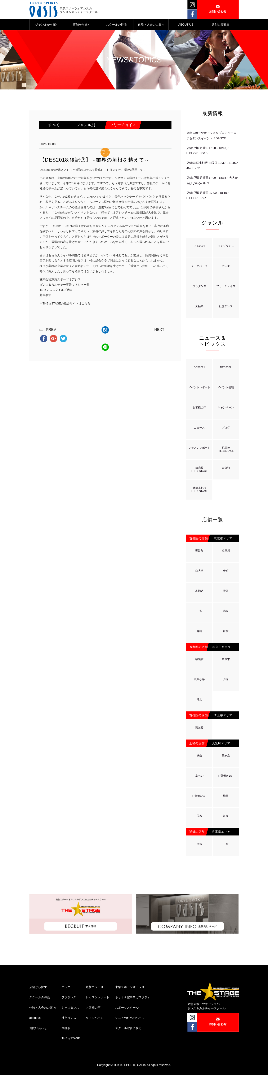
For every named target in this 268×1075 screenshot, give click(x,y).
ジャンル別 (85, 125)
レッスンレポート (199, 447)
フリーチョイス (123, 125)
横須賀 (199, 659)
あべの (199, 775)
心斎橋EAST (199, 795)
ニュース (199, 427)
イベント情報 (226, 387)
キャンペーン (226, 407)
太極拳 (199, 306)
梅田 (225, 795)
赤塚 (225, 611)
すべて (53, 125)
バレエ (226, 266)
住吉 (199, 844)
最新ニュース (94, 987)
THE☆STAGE (71, 1038)
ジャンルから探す (47, 24)
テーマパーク (199, 266)
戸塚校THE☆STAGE (225, 449)
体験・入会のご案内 (151, 24)
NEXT (159, 330)
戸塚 (225, 679)
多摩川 (226, 550)
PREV (51, 330)
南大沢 (199, 570)
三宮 (225, 844)
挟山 (199, 755)
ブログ (226, 427)
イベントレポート (199, 387)
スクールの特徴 (116, 24)
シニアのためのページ (129, 1017)
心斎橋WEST (225, 775)
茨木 (199, 816)
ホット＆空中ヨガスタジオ (132, 997)
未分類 (226, 467)
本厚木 (226, 659)
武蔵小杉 (199, 679)
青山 (199, 631)
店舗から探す (81, 24)
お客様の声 (199, 407)
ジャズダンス (226, 246)
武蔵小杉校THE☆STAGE (199, 490)
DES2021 (199, 246)
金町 (225, 570)
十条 (199, 611)
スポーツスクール (127, 1007)
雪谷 (225, 590)
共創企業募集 (220, 24)
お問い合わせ (38, 1028)
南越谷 (199, 727)
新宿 (225, 631)
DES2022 (225, 367)
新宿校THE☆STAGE (199, 469)
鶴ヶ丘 (226, 755)
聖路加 (199, 550)
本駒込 (199, 590)
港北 (199, 699)
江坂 (225, 816)
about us (35, 1017)
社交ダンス (226, 306)
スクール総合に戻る (128, 1028)
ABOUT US (185, 24)
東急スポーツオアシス (129, 987)
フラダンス (199, 286)
